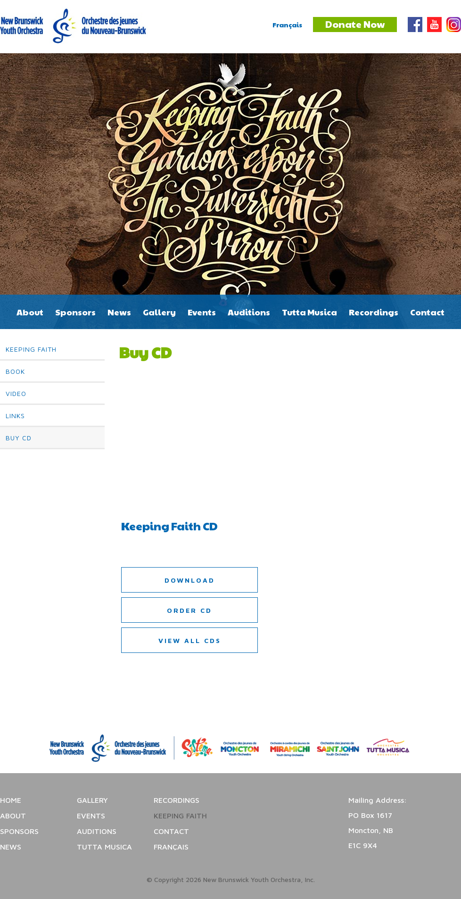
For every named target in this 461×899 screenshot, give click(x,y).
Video (16, 393)
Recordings (373, 312)
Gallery (159, 312)
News (119, 312)
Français (287, 24)
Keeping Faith (31, 349)
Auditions (249, 312)
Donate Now (355, 24)
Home (10, 800)
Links (15, 416)
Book (15, 371)
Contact (427, 312)
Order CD (189, 610)
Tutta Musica (309, 312)
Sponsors (75, 312)
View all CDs (189, 640)
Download (190, 580)
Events (202, 312)
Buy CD (19, 438)
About (29, 312)
